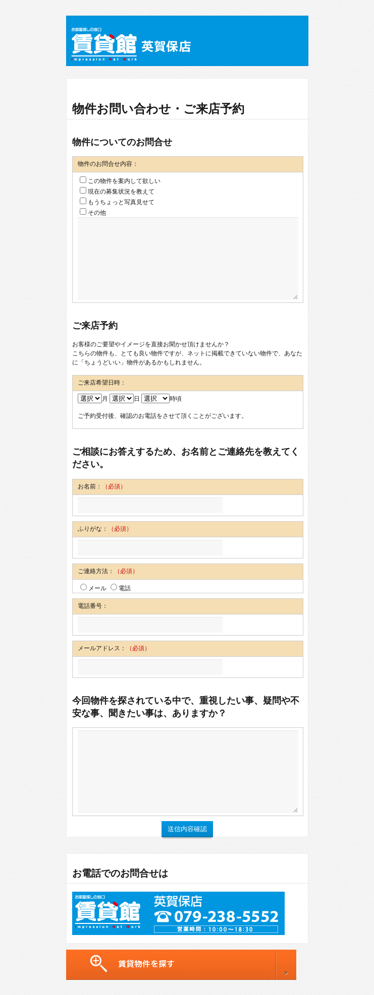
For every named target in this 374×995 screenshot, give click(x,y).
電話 (121, 588)
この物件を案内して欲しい (120, 180)
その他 (93, 212)
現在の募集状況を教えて (117, 191)
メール (93, 588)
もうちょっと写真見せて (117, 202)
